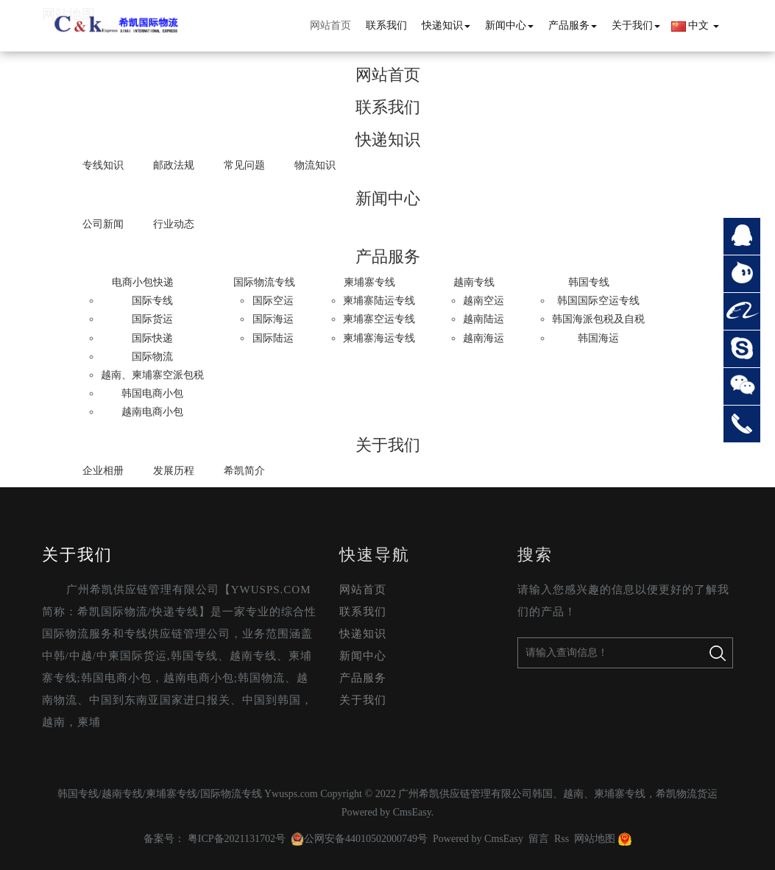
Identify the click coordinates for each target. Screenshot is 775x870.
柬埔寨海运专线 (379, 338)
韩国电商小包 (152, 393)
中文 (695, 26)
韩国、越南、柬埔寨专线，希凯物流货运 (625, 793)
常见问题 (244, 165)
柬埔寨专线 (369, 282)
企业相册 (103, 470)
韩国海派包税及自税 (598, 319)
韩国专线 (588, 282)
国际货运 (152, 319)
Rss (561, 838)
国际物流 (152, 356)
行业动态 (173, 224)
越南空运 (483, 300)
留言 (538, 838)
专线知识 (103, 165)
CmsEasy (412, 812)
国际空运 (273, 300)
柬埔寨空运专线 (379, 319)
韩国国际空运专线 (598, 300)
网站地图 (594, 838)
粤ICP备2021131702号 (237, 838)
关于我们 (636, 25)
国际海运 (273, 319)
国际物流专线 (264, 282)
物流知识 (315, 165)
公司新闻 (103, 224)
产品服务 (572, 25)
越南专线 (474, 282)
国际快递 (152, 338)
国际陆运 (273, 338)
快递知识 (446, 25)
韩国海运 (598, 338)
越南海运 (483, 338)
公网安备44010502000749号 (359, 838)
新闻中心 (509, 25)
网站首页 (330, 25)
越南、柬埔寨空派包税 (152, 375)
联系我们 (386, 25)
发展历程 (173, 470)
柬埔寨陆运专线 (379, 300)
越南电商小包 (152, 411)
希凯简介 (244, 470)
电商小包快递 (143, 282)
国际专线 (152, 300)
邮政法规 (173, 165)
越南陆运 (483, 319)
